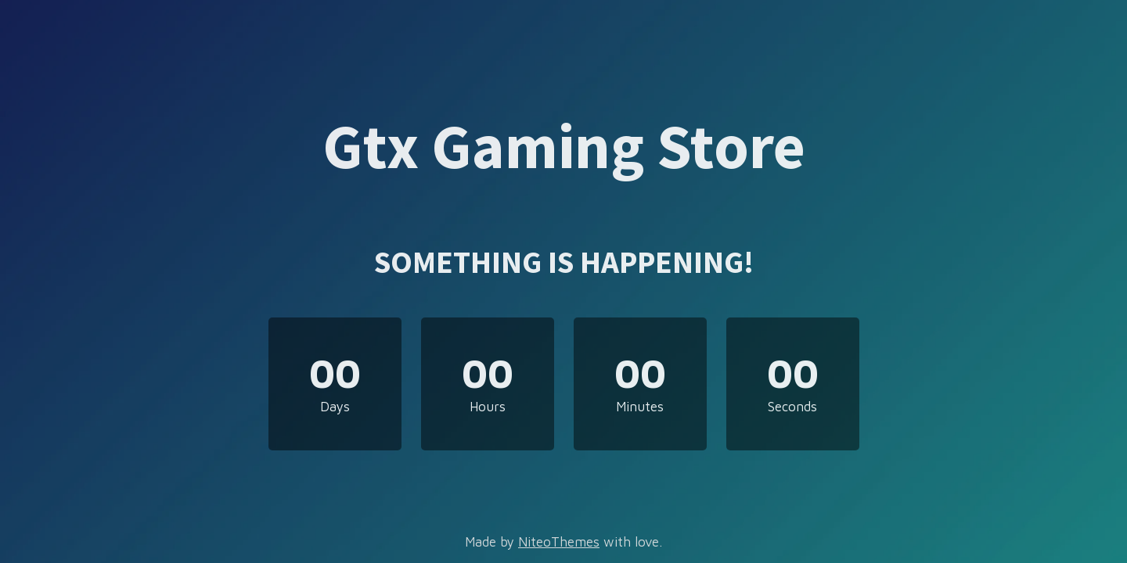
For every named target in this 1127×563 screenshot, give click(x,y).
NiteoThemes (559, 542)
